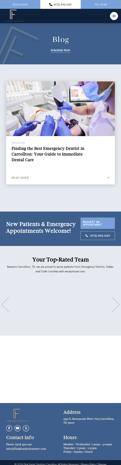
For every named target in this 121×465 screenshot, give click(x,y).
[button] (114, 16)
